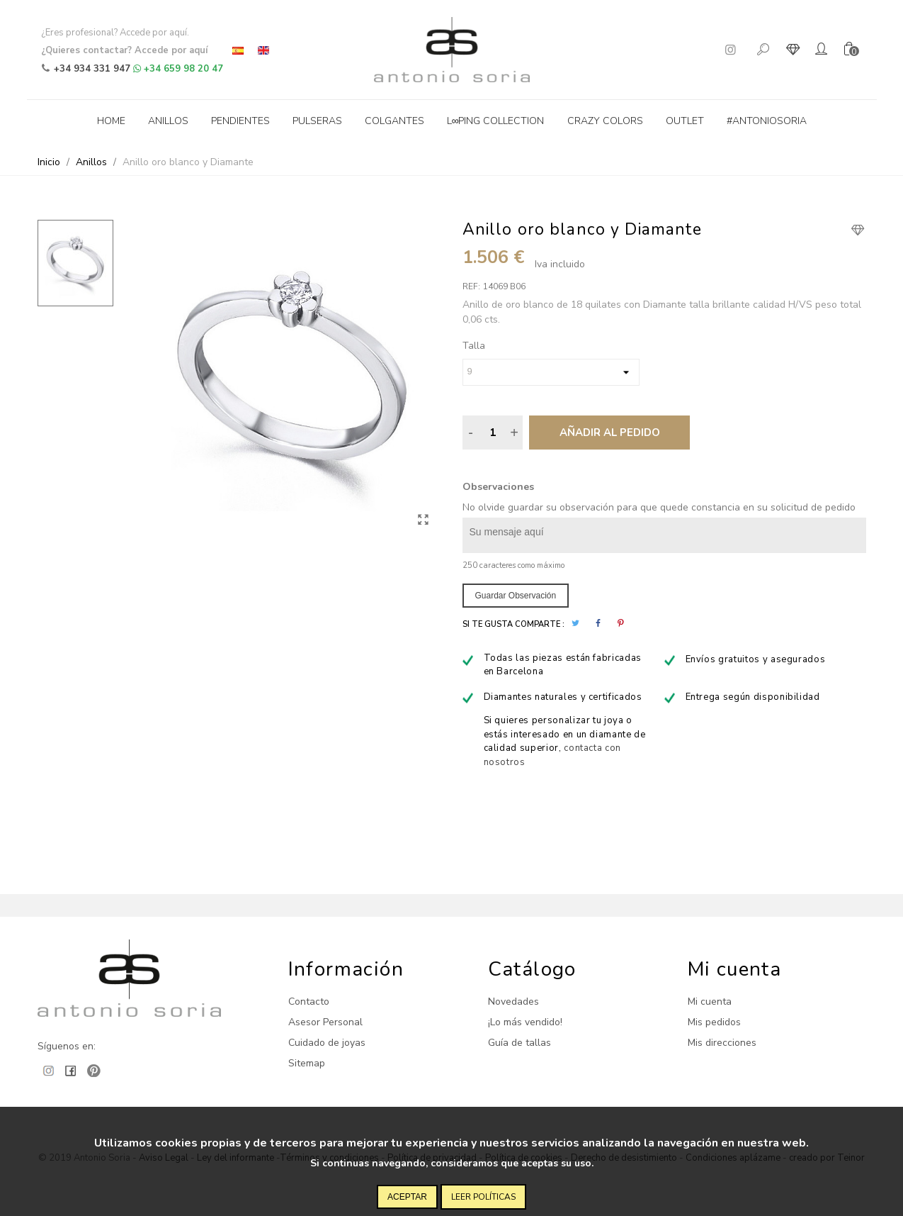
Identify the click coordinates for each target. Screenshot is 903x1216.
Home (111, 121)
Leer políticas (483, 1197)
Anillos (168, 121)
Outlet (685, 121)
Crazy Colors (605, 121)
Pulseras (317, 121)
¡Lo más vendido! (525, 1022)
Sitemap (306, 1063)
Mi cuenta (710, 1001)
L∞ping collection (496, 121)
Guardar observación (516, 596)
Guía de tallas (519, 1042)
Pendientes (240, 121)
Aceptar (407, 1197)
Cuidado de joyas (326, 1042)
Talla (473, 345)
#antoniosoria (767, 121)
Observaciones (498, 486)
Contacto (308, 1001)
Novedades (513, 1001)
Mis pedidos (714, 1022)
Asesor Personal (325, 1022)
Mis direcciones (722, 1042)
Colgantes (394, 121)
